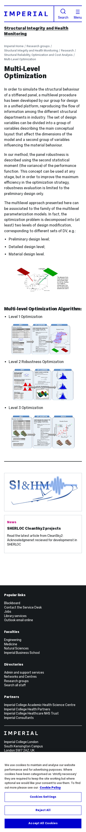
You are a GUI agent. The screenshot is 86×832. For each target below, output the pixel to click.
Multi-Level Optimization (20, 59)
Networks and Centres (20, 677)
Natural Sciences (16, 648)
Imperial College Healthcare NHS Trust (31, 713)
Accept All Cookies (42, 823)
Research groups (38, 46)
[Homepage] (29, 14)
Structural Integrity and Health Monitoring (31, 50)
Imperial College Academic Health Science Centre (39, 705)
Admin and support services (24, 672)
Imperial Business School (22, 653)
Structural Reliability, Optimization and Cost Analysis (38, 55)
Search (63, 14)
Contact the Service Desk (23, 607)
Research (67, 50)
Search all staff (15, 685)
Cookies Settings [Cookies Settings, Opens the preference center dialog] (43, 797)
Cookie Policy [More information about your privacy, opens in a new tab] (50, 787)
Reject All (43, 810)
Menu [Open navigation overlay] (78, 14)
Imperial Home (14, 46)
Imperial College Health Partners (27, 709)
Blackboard (12, 603)
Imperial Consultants (19, 718)
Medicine (10, 644)
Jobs (7, 611)
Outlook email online (18, 620)
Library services (15, 616)
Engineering (12, 640)
